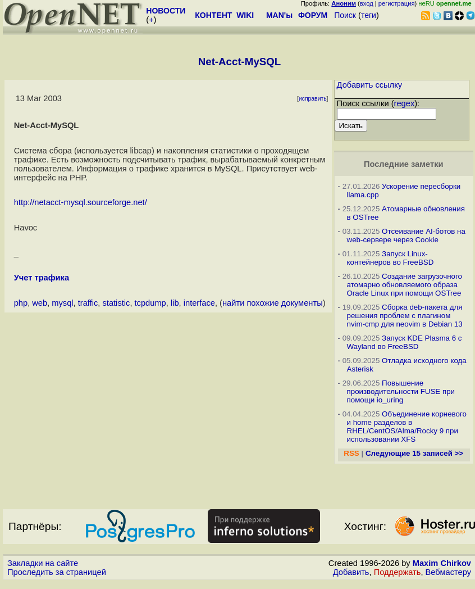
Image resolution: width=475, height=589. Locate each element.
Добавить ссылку (370, 84)
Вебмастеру (448, 572)
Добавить (351, 572)
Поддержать (397, 572)
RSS (351, 453)
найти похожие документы (272, 302)
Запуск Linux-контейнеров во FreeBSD (390, 258)
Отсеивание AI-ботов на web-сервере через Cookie (406, 235)
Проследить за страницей (56, 572)
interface (199, 302)
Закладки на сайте (42, 563)
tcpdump (150, 302)
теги (368, 15)
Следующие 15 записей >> (414, 453)
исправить (313, 99)
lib (175, 302)
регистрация (396, 3)
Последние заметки (404, 164)
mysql (62, 302)
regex (404, 103)
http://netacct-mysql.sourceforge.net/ (80, 202)
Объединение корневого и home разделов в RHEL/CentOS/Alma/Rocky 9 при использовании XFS (407, 426)
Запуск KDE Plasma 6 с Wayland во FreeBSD (404, 342)
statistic (116, 302)
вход (366, 3)
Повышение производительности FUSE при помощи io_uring (401, 391)
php (21, 302)
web (39, 302)
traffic (88, 302)
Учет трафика (41, 277)
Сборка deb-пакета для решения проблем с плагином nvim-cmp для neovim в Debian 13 (405, 315)
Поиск (345, 15)
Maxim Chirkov (442, 563)
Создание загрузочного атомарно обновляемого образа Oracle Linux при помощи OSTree (405, 284)
